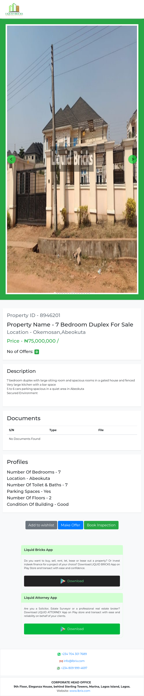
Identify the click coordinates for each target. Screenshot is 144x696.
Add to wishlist (41, 525)
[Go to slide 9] (74, 293)
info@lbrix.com (72, 661)
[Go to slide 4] (62, 293)
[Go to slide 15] (89, 293)
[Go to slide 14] (86, 293)
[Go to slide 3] (59, 293)
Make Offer (70, 525)
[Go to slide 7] (69, 293)
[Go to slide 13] (84, 293)
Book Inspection (101, 525)
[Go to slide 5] (64, 293)
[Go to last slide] (11, 159)
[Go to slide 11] (79, 293)
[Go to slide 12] (82, 293)
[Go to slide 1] (55, 293)
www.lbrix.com (80, 690)
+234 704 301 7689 (72, 654)
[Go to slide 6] (67, 293)
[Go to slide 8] (72, 293)
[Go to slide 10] (77, 293)
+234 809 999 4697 (72, 668)
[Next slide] (132, 159)
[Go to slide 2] (57, 293)
